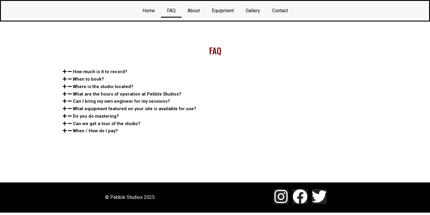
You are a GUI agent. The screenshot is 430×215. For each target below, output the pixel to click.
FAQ (171, 10)
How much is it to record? (100, 71)
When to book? (88, 79)
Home (148, 10)
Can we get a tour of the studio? (106, 123)
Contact (280, 10)
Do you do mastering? (96, 116)
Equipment (223, 10)
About (194, 10)
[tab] (215, 72)
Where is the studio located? (103, 86)
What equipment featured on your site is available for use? (134, 108)
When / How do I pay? (95, 130)
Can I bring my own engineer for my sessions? (121, 101)
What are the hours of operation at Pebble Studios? (127, 94)
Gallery (253, 10)
